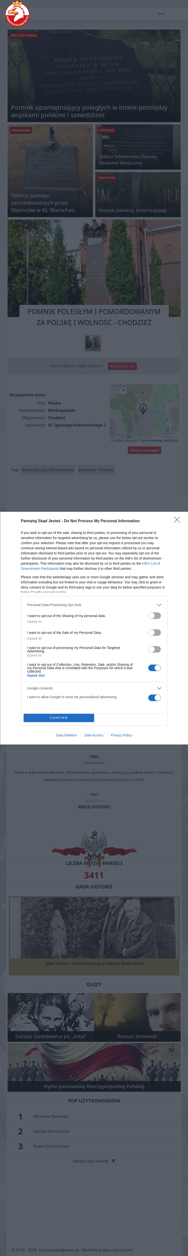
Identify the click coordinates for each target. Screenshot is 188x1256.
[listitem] (94, 605)
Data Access (93, 735)
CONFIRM (59, 718)
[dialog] (94, 628)
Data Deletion (66, 735)
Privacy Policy (121, 735)
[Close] (178, 521)
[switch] (154, 615)
